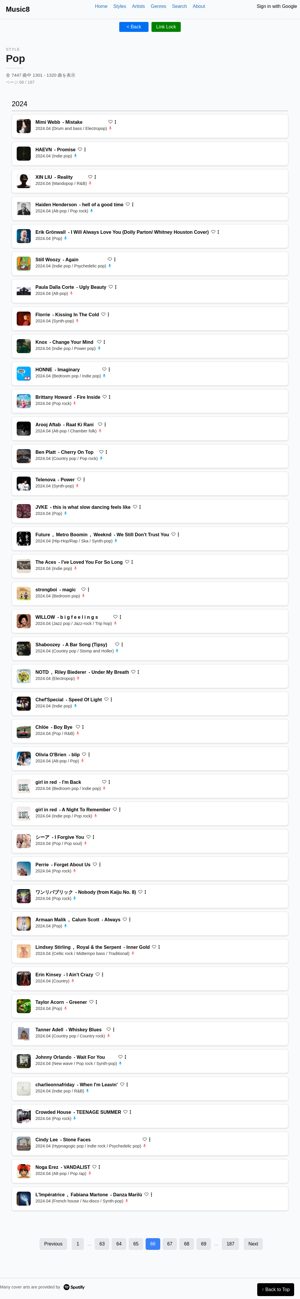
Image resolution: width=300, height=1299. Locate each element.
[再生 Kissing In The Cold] (24, 319)
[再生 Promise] (24, 154)
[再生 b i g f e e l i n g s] (24, 621)
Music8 (18, 9)
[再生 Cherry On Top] (24, 456)
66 (153, 1243)
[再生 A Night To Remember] (24, 814)
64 (119, 1243)
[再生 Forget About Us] (24, 869)
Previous (53, 1243)
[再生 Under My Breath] (24, 676)
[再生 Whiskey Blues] (24, 1034)
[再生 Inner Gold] (24, 951)
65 (136, 1243)
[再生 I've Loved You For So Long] (24, 566)
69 (203, 1243)
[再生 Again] (24, 264)
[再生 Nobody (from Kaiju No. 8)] (24, 896)
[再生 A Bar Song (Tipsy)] (24, 649)
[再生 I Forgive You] (24, 841)
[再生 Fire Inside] (24, 401)
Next (253, 1243)
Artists (138, 6)
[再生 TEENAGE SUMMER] (24, 1116)
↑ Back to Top (276, 1289)
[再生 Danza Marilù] (24, 1199)
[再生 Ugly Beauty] (24, 291)
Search (179, 6)
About (199, 6)
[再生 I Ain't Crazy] (24, 979)
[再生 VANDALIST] (24, 1171)
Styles (119, 6)
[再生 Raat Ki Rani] (24, 429)
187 (230, 1243)
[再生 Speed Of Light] (24, 704)
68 (186, 1243)
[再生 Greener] (24, 1006)
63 (102, 1243)
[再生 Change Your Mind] (24, 346)
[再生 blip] (24, 759)
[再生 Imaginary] (24, 374)
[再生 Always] (24, 924)
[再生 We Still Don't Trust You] (24, 539)
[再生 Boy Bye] (24, 731)
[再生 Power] (24, 484)
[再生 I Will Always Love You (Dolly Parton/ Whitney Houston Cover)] (24, 236)
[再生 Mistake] (24, 126)
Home (101, 6)
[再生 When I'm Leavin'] (24, 1089)
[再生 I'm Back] (24, 786)
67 (170, 1243)
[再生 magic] (24, 594)
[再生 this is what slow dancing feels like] (24, 511)
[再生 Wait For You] (24, 1061)
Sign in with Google (277, 6)
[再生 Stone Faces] (24, 1144)
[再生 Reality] (24, 181)
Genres (158, 6)
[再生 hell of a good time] (24, 209)
